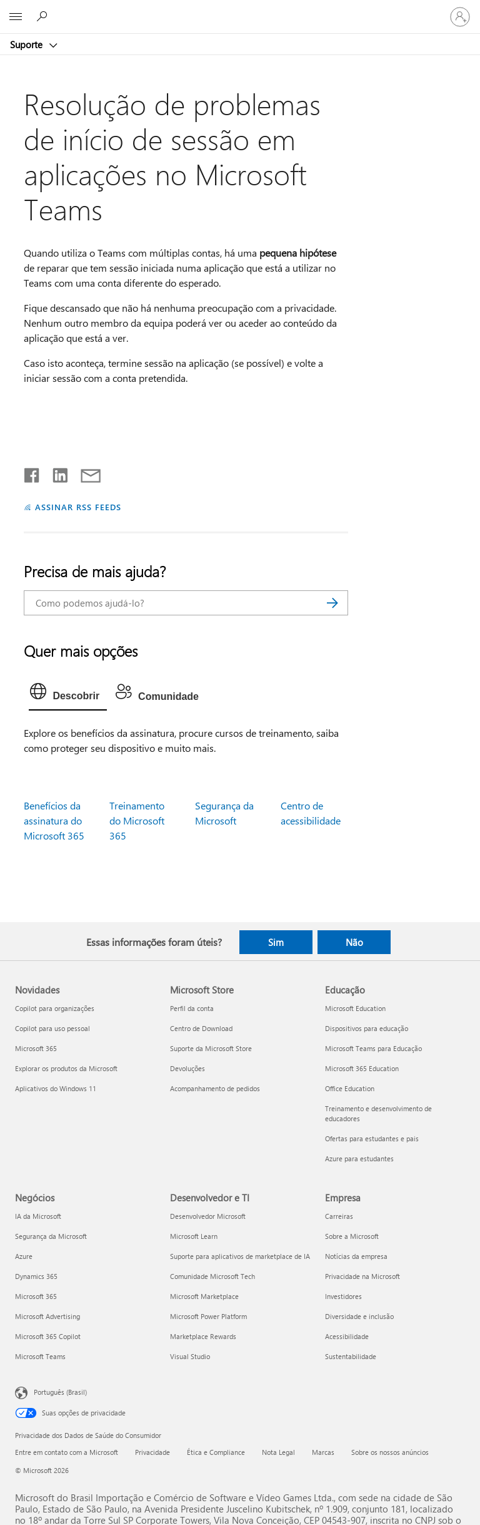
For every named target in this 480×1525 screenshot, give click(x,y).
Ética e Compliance (216, 1452)
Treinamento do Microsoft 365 (136, 820)
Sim (276, 942)
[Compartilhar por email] (85, 472)
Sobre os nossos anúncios (390, 1452)
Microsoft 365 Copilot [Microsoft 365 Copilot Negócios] (48, 1336)
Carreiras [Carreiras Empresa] (339, 1216)
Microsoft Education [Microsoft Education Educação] (355, 1008)
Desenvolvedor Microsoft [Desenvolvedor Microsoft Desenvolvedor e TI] (208, 1216)
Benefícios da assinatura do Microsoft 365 (54, 820)
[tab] (68, 694)
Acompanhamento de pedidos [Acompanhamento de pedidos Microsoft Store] (215, 1088)
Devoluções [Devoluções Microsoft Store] (187, 1068)
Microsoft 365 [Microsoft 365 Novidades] (36, 1048)
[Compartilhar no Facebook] (32, 472)
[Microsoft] (239, 9)
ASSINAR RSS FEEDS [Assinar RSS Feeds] (78, 506)
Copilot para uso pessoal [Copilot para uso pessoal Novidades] (52, 1028)
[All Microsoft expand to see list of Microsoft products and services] (16, 17)
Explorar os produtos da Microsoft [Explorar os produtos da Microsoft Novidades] (66, 1068)
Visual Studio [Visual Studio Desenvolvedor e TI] (190, 1356)
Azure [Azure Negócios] (23, 1256)
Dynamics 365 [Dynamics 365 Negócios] (36, 1276)
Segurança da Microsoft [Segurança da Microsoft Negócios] (51, 1236)
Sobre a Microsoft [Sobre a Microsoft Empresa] (352, 1236)
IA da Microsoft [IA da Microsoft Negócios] (38, 1216)
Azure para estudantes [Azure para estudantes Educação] (359, 1158)
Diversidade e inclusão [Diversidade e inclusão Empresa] (359, 1316)
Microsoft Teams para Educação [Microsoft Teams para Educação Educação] (373, 1048)
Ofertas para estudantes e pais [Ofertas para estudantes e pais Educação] (372, 1138)
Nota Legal (278, 1452)
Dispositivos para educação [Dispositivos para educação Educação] (366, 1028)
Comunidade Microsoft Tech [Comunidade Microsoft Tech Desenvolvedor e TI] (212, 1276)
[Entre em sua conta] (460, 17)
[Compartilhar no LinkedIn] (55, 472)
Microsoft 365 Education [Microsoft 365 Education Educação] (362, 1068)
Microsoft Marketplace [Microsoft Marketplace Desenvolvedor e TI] (204, 1296)
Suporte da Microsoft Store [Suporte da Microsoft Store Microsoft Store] (211, 1048)
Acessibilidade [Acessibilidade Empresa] (347, 1336)
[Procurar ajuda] (43, 16)
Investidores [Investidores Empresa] (343, 1296)
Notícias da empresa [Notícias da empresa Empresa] (356, 1256)
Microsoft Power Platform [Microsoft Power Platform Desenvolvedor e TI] (208, 1316)
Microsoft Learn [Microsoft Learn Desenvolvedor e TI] (194, 1236)
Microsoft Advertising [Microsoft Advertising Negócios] (47, 1316)
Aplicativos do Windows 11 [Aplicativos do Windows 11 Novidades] (55, 1088)
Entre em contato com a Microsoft (66, 1452)
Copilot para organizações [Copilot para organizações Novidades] (54, 1008)
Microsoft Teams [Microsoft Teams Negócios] (40, 1356)
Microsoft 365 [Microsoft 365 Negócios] (36, 1296)
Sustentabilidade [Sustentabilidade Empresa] (350, 1356)
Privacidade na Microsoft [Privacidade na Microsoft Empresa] (362, 1276)
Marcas (323, 1452)
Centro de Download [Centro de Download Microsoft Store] (201, 1028)
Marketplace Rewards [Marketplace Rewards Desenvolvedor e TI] (203, 1336)
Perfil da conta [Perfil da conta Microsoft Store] (192, 1008)
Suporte (27, 44)
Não (354, 942)
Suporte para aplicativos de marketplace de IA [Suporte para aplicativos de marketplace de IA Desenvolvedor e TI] (240, 1256)
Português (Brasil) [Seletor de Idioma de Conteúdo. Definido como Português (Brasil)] (60, 1391)
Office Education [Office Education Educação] (349, 1088)
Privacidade (152, 1452)
